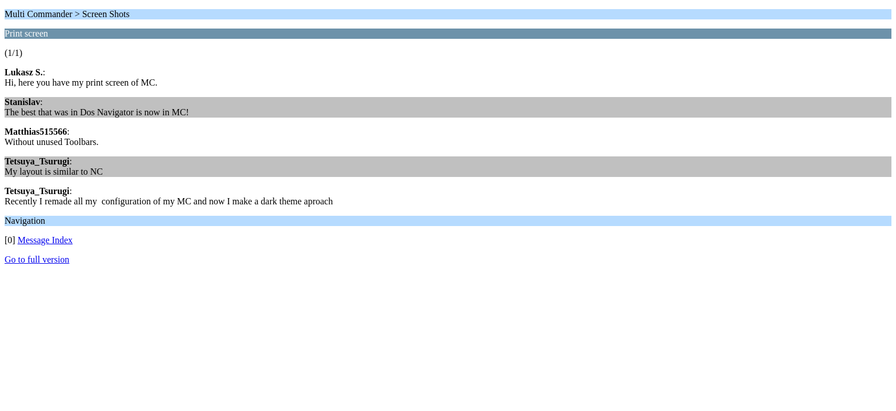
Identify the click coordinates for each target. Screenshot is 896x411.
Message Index (45, 240)
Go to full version (37, 259)
